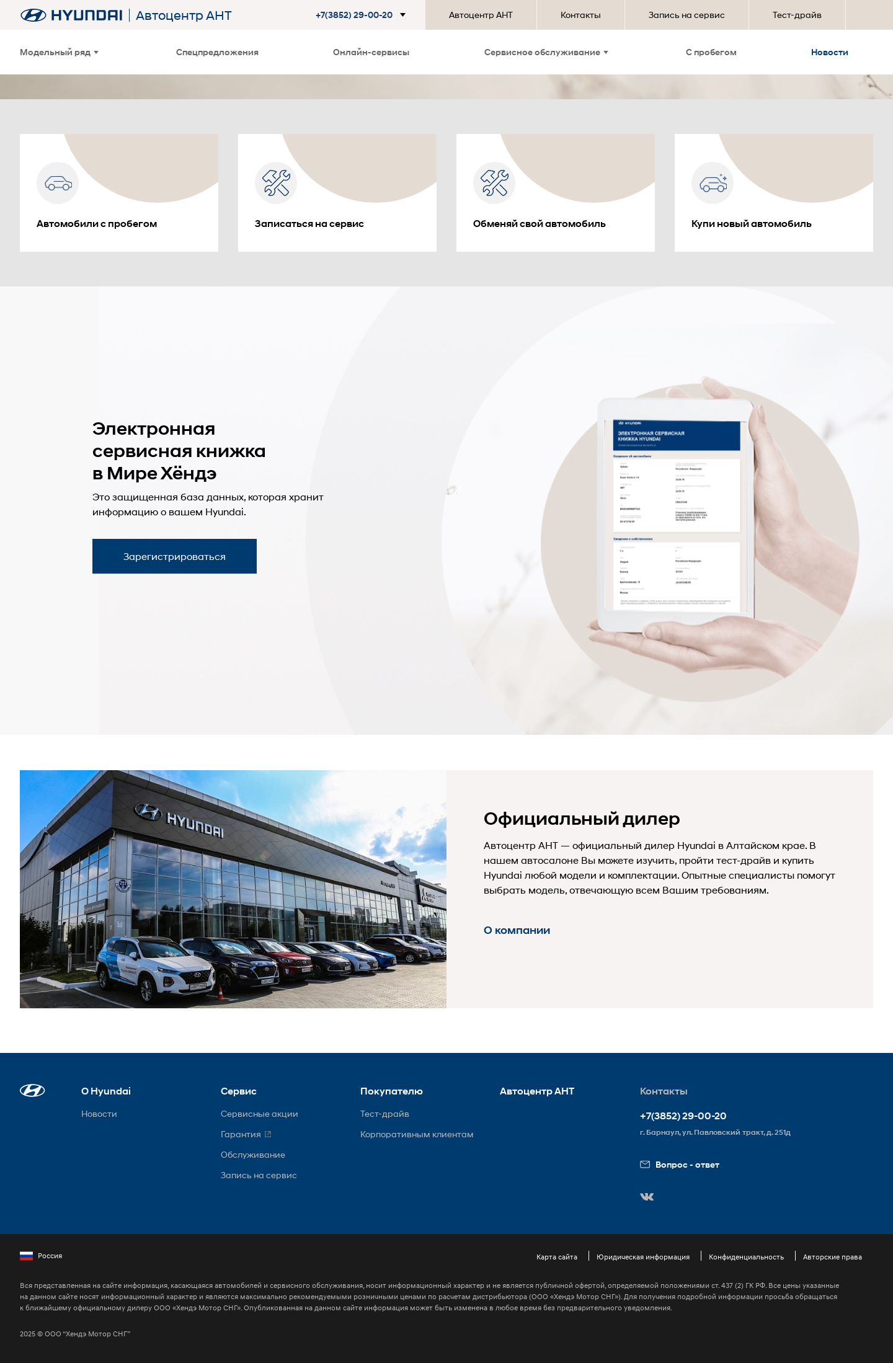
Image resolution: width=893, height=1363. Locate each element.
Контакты (581, 14)
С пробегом (711, 52)
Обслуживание (253, 1154)
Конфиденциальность (746, 1256)
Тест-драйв (797, 14)
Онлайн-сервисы (371, 52)
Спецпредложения (217, 52)
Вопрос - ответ (679, 1164)
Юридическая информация (643, 1256)
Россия (41, 1256)
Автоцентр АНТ (481, 14)
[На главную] (71, 15)
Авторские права (832, 1256)
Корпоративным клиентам (417, 1134)
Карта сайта (556, 1256)
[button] (363, 15)
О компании (517, 930)
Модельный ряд (59, 52)
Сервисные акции (259, 1113)
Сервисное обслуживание (546, 52)
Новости (829, 52)
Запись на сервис (687, 14)
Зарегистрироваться (174, 556)
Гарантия (241, 1134)
